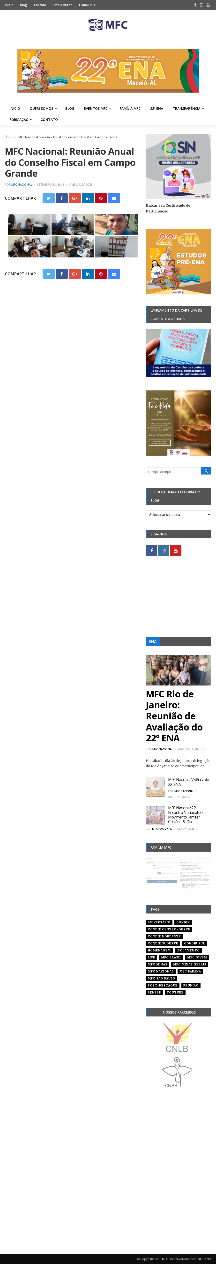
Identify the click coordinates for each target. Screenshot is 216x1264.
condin (183, 922)
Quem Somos (41, 108)
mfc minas (157, 964)
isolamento (188, 950)
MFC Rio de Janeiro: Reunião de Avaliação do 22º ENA (174, 715)
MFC (165, 1259)
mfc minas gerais (189, 964)
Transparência (186, 108)
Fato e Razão (62, 5)
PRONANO (204, 1259)
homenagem (159, 950)
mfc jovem (197, 957)
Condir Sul (194, 943)
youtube (175, 992)
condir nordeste (164, 936)
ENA (153, 641)
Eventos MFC (96, 108)
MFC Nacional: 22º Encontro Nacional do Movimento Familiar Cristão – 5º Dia (185, 815)
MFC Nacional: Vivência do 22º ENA (188, 782)
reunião (191, 985)
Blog (23, 5)
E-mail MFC (87, 5)
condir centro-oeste (169, 929)
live (151, 957)
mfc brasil (171, 957)
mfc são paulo (161, 978)
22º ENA (156, 108)
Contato (40, 5)
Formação (19, 119)
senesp (154, 992)
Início (9, 5)
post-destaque (163, 985)
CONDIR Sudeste (163, 943)
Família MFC (130, 108)
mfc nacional (161, 971)
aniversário (159, 922)
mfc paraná (190, 971)
